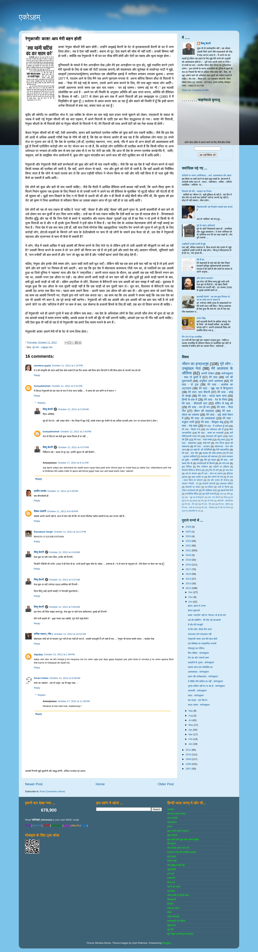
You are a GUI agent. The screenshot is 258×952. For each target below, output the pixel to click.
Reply (37, 375)
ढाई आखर (171, 856)
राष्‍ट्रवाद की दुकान (214, 436)
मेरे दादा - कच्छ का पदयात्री (211, 432)
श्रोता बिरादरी (173, 916)
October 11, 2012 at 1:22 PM (67, 365)
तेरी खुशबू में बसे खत (176, 865)
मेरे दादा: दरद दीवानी (199, 392)
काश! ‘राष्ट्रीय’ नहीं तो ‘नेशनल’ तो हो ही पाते (207, 615)
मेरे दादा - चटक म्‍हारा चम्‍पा (212, 395)
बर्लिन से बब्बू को (224, 403)
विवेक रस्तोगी (40, 511)
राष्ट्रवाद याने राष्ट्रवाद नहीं (199, 634)
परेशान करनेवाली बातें (190, 490)
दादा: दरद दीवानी (214, 497)
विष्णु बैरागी (48, 409)
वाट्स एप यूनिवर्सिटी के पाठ (191, 511)
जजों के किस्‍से (223, 487)
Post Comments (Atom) (52, 791)
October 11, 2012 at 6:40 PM (62, 511)
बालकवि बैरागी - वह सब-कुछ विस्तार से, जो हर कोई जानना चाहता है (213, 298)
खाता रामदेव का (198, 477)
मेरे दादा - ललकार (202, 446)
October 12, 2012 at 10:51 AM (70, 634)
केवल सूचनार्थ (194, 610)
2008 (189, 764)
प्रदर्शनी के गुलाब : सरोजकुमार (201, 662)
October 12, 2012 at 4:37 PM (73, 447)
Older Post (166, 784)
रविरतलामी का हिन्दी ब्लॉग (178, 895)
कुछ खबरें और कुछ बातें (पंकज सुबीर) (183, 839)
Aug (191, 715)
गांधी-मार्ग (206, 443)
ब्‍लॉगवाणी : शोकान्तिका (225, 501)
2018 (189, 564)
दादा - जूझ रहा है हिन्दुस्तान (194, 497)
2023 (189, 541)
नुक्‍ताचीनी (171, 869)
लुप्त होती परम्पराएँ (209, 494)
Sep (191, 710)
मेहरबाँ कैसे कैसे (227, 490)
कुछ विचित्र (187, 467)
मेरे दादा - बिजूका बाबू (212, 422)
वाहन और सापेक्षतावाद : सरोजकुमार (203, 676)
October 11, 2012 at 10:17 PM (70, 531)
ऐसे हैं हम (200, 259)
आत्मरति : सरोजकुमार (197, 690)
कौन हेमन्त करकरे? (205, 278)
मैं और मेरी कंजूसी (195, 624)
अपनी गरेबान (207, 373)
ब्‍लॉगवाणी (171, 878)
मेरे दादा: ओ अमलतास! (203, 418)
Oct (190, 601)
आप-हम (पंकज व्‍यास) (176, 813)
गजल (221, 494)
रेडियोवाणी (171, 899)
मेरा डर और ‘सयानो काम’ (198, 657)
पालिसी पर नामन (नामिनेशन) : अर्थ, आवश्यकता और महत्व (206, 175)
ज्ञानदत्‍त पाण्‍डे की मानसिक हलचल (181, 852)
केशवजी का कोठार (192, 487)
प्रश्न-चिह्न (201, 318)
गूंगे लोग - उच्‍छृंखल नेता (42, 347)
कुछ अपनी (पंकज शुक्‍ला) (177, 831)
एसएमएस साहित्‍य (226, 483)
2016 (189, 574)
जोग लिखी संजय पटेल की (178, 848)
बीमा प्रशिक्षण (202, 467)
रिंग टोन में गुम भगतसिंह (192, 337)
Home (100, 784)
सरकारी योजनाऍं (208, 483)
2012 (189, 588)
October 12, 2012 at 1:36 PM (59, 654)
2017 (189, 569)
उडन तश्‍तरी (172, 818)
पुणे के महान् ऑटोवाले (206, 225)
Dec (191, 592)
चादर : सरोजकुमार (196, 695)
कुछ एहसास (172, 835)
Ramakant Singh (43, 531)
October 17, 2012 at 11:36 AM (74, 701)
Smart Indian (41, 678)
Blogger (166, 943)
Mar (190, 734)
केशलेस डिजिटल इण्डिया (191, 470)
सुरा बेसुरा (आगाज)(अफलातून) (180, 933)
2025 (189, 531)
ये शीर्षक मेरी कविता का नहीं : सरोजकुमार (205, 681)
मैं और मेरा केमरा (224, 507)
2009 (189, 759)
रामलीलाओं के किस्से (205, 463)
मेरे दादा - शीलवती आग (194, 403)
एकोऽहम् (29, 17)
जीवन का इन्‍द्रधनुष (195, 364)
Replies (42, 402)
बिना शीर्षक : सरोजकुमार (198, 653)
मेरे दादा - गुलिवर (224, 504)
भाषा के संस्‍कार (191, 473)
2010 (189, 754)
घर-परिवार (209, 487)
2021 (189, 550)
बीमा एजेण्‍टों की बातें (215, 477)
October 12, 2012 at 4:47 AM (64, 579)
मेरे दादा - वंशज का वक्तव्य (211, 473)
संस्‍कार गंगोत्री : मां (190, 483)
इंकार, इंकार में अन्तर (197, 605)
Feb (190, 739)
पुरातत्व (195, 501)
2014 (189, 578)
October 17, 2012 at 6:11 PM (73, 462)
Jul (190, 720)
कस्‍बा (169, 826)
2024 (189, 536)
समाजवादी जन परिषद (176, 921)
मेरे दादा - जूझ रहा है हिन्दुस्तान (216, 388)
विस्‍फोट (170, 904)
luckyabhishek (42, 386)
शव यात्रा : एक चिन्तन (197, 700)
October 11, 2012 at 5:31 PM (67, 386)
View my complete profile (195, 90)
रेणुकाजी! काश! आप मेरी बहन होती (202, 638)
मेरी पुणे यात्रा (210, 460)
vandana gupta (42, 365)
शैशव (169, 912)
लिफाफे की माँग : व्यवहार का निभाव (197, 191)
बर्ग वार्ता (170, 873)
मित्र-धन (171, 882)
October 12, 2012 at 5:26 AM (73, 409)
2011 (189, 749)
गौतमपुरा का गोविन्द (196, 648)
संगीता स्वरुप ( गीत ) (43, 634)
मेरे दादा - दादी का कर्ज (190, 507)
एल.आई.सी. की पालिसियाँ (201, 449)
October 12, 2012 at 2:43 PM (76, 431)
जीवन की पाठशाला (204, 410)
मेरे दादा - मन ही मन (199, 407)
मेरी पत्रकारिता (222, 449)
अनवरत (170, 809)
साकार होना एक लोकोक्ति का (200, 667)
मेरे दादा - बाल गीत (190, 453)
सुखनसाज (171, 925)
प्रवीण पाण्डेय (40, 491)
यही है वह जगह (173, 886)
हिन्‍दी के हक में (189, 399)
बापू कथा (221, 439)
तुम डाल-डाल (228, 470)
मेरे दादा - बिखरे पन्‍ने (191, 429)
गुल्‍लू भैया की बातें (212, 470)
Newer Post (34, 784)
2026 (189, 526)
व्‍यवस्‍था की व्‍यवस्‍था (209, 456)
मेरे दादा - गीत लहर (208, 504)
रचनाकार (171, 891)
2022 (189, 545)
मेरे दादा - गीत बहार (191, 504)
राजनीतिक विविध (191, 494)
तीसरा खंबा (172, 860)
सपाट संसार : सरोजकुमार (199, 704)
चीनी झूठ (230, 494)
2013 (189, 583)
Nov (191, 597)
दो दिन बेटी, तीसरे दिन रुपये (200, 629)
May (191, 725)
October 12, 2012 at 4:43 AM (64, 552)
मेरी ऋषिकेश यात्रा (209, 490)
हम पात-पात (224, 463)
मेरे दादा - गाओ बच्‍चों (203, 439)
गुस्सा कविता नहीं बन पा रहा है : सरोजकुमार (206, 686)
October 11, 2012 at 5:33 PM (62, 491)
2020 (189, 555)
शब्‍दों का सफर (173, 908)
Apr (190, 729)
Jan (190, 744)
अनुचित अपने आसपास (211, 380)
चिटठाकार (171, 843)
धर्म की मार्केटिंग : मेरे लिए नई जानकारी (204, 620)
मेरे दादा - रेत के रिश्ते (215, 399)
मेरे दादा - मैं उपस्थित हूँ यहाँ (216, 426)
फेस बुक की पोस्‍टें (207, 501)
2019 (189, 559)
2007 (189, 768)
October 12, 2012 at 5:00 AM (64, 607)
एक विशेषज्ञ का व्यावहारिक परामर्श (202, 643)
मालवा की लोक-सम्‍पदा (212, 453)
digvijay (38, 654)
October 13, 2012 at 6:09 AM (65, 678)
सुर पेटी (170, 929)
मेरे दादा (213, 377)
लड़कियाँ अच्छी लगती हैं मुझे (194, 244)
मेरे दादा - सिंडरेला (208, 507)
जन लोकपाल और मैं (214, 429)
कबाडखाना (171, 822)
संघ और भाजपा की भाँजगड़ (218, 480)
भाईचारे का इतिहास (221, 467)
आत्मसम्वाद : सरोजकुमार (198, 671)
